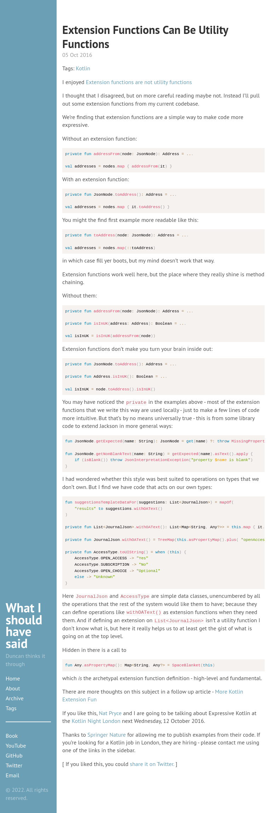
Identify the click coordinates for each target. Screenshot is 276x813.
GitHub (14, 755)
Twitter (14, 765)
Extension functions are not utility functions (139, 82)
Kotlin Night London (96, 720)
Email (12, 775)
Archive (15, 698)
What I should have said (24, 625)
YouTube (16, 745)
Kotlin (83, 68)
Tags (11, 708)
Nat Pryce (110, 713)
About (13, 688)
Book (12, 735)
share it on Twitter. (152, 763)
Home (13, 678)
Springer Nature (106, 734)
